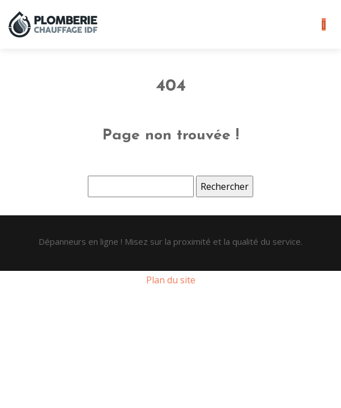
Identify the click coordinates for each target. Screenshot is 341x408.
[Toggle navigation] (324, 24)
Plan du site (170, 280)
